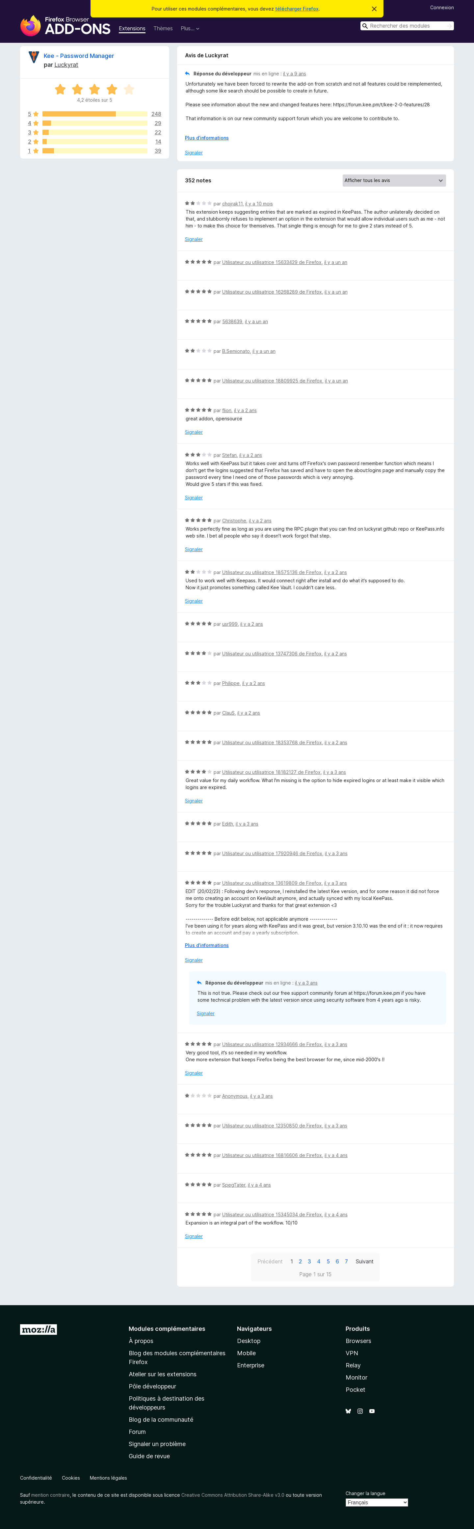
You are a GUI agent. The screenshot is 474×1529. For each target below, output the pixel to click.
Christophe (234, 520)
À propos (141, 1340)
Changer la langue (365, 1493)
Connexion (442, 7)
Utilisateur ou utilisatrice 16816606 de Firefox (272, 1155)
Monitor (356, 1377)
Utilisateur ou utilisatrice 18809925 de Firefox (272, 380)
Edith (227, 824)
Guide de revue (149, 1456)
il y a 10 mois (259, 203)
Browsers (358, 1340)
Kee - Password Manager (79, 55)
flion (226, 410)
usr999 (230, 624)
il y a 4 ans (336, 1155)
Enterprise (250, 1365)
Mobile (246, 1353)
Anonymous (235, 1096)
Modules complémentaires (167, 1328)
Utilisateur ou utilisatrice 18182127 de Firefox (271, 772)
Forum (137, 1431)
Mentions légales (108, 1478)
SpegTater (233, 1185)
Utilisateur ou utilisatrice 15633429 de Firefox (272, 262)
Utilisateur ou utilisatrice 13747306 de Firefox (272, 653)
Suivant (365, 1261)
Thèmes (163, 28)
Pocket (355, 1389)
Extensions (132, 28)
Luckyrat (66, 64)
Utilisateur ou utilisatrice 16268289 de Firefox (272, 292)
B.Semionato (236, 351)
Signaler (194, 152)
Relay (353, 1365)
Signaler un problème (157, 1443)
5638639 (232, 321)
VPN (352, 1353)
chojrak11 (232, 203)
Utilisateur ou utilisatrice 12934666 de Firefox (272, 1044)
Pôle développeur (152, 1386)
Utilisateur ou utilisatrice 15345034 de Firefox (272, 1214)
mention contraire (50, 1495)
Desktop (248, 1340)
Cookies (71, 1478)
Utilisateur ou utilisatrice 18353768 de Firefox (272, 742)
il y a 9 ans (294, 73)
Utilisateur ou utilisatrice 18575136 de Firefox (272, 572)
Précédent (270, 1261)
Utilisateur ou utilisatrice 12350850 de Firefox (272, 1125)
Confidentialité (36, 1478)
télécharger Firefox (297, 9)
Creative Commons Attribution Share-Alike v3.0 (232, 1495)
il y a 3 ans (334, 772)
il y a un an (335, 262)
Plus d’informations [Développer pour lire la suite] (207, 138)
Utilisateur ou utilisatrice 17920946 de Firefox (272, 853)
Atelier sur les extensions (163, 1374)
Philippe (231, 683)
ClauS (228, 713)
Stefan (229, 455)
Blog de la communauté (161, 1419)
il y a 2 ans (245, 410)
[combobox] (407, 25)
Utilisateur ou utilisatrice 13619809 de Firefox (272, 883)
